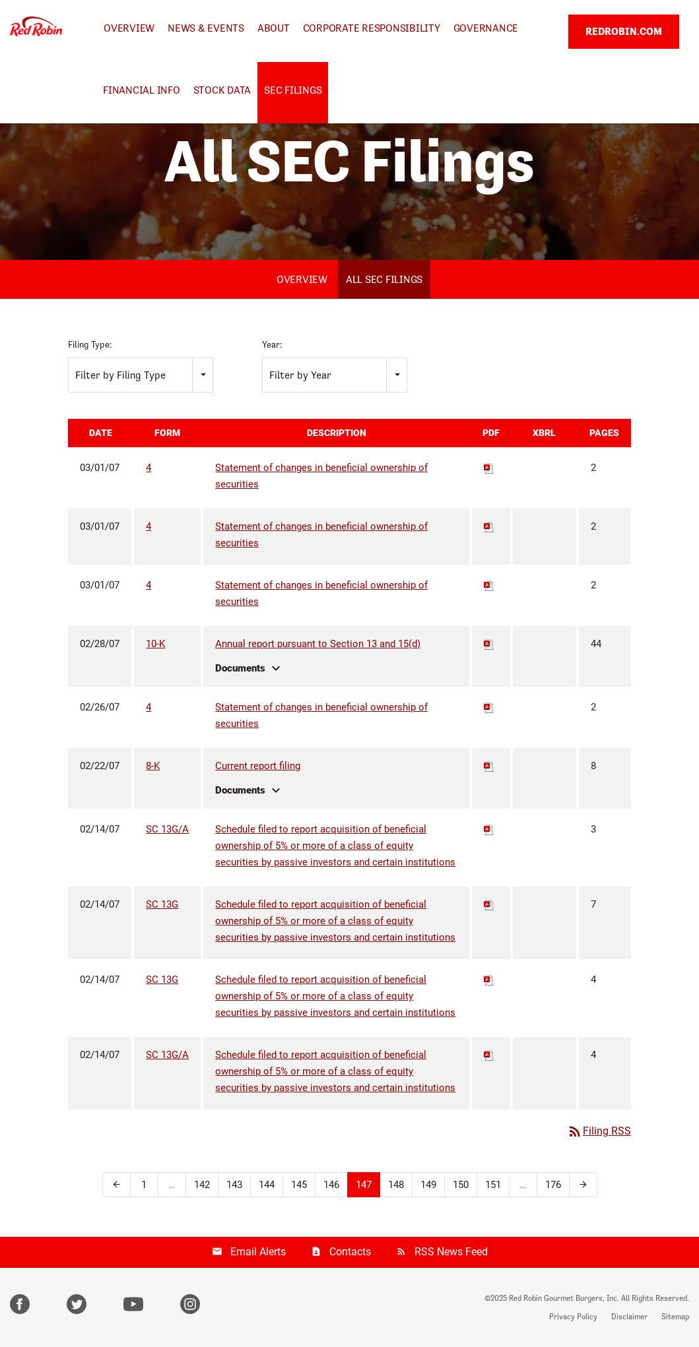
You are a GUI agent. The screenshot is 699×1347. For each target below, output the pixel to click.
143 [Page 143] (234, 1185)
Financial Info (141, 90)
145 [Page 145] (299, 1185)
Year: (272, 344)
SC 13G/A (167, 829)
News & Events (206, 28)
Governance (486, 28)
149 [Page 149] (428, 1185)
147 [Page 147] (364, 1185)
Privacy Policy (573, 1317)
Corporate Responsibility (371, 28)
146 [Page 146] (331, 1185)
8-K (153, 766)
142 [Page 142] (202, 1185)
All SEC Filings (384, 279)
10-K (155, 644)
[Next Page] (583, 1184)
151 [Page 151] (493, 1185)
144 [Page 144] (267, 1185)
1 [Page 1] (144, 1185)
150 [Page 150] (461, 1185)
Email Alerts (258, 1251)
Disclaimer (629, 1317)
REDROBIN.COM (623, 31)
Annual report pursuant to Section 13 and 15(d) (317, 644)
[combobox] (140, 375)
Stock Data (222, 90)
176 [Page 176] (553, 1185)
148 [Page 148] (396, 1185)
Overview (129, 28)
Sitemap (675, 1317)
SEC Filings (292, 90)
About (273, 28)
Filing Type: (90, 344)
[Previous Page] (116, 1184)
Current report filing (257, 766)
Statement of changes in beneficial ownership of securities (321, 476)
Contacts (350, 1251)
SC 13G (162, 904)
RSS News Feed (451, 1251)
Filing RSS (599, 1131)
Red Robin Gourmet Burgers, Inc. (564, 1298)
